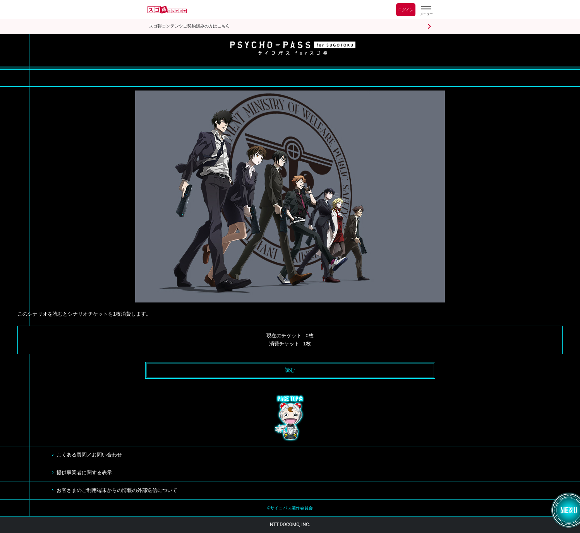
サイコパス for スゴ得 (292, 48)
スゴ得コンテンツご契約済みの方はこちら (189, 26)
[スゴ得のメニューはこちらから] (425, 10)
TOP (290, 418)
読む (290, 370)
